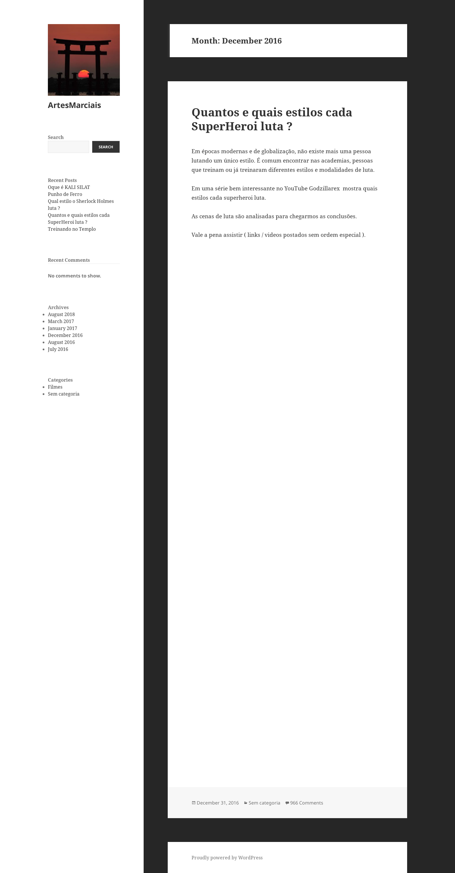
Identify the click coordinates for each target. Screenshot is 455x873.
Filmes (55, 387)
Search (56, 137)
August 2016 (61, 342)
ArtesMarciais (74, 105)
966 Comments (306, 803)
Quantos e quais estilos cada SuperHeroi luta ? (272, 119)
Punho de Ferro (65, 194)
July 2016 (58, 349)
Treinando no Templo (72, 229)
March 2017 (61, 321)
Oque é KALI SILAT (69, 187)
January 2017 (62, 328)
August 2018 (61, 314)
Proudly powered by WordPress (227, 857)
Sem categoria (64, 394)
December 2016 (65, 335)
